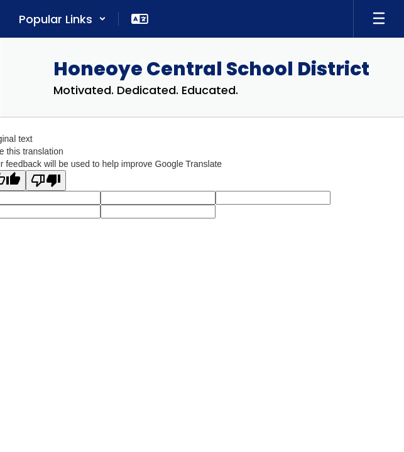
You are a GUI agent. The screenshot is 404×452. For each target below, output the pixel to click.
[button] (62, 19)
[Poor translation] (46, 180)
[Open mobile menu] (379, 19)
